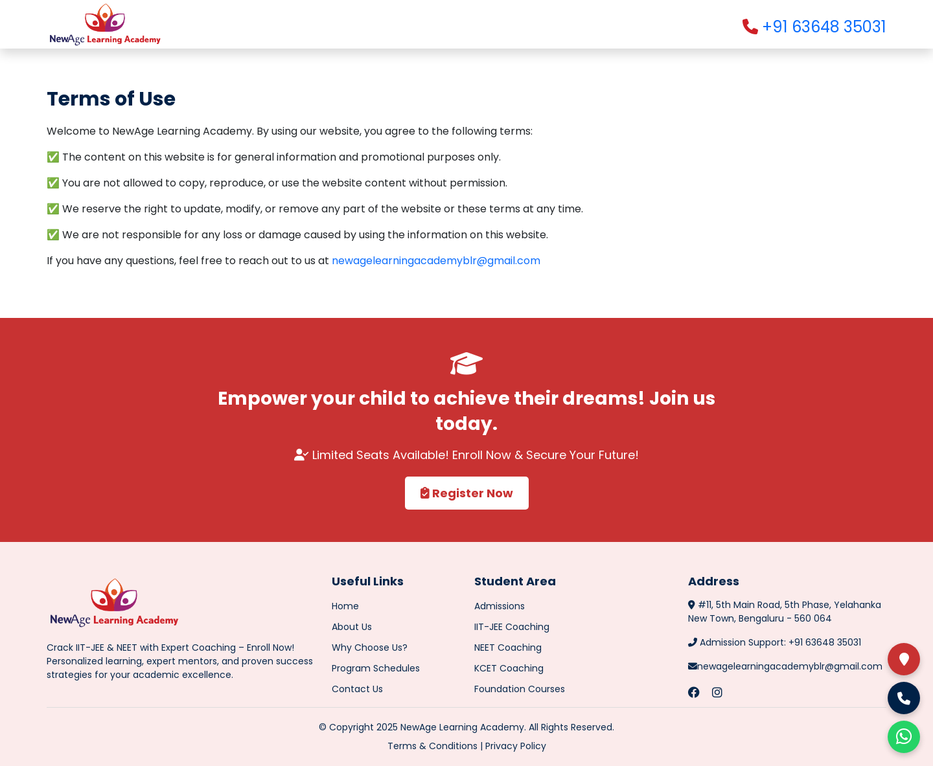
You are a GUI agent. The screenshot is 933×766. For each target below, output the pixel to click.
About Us (352, 626)
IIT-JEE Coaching (511, 626)
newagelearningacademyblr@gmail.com (436, 260)
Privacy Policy (515, 745)
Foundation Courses (519, 688)
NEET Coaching (508, 647)
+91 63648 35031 (814, 27)
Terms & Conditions (432, 745)
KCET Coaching (509, 668)
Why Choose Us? (370, 647)
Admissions (499, 606)
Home (345, 606)
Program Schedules (376, 668)
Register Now (466, 493)
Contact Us (357, 688)
